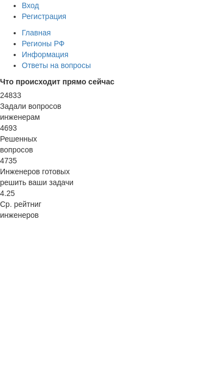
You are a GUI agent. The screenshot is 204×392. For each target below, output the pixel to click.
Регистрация (44, 16)
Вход (30, 5)
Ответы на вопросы (56, 65)
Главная (36, 32)
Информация (45, 54)
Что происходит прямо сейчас (57, 81)
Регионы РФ (43, 43)
